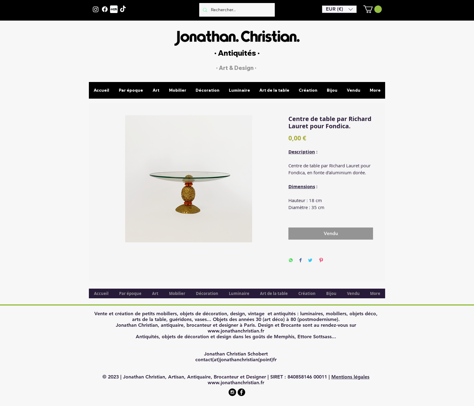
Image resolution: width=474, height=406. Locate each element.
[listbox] (339, 9)
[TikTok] (123, 9)
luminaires (311, 313)
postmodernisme (318, 319)
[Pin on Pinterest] (321, 261)
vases (201, 319)
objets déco (362, 313)
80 (293, 319)
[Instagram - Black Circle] (232, 392)
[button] (339, 9)
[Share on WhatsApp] (290, 261)
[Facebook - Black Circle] (241, 392)
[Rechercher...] (236, 10)
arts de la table (149, 319)
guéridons (180, 319)
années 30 (250, 319)
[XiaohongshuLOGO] (114, 9)
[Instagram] (95, 9)
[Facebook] (105, 9)
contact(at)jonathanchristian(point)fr (236, 359)
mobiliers (336, 313)
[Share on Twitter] (310, 261)
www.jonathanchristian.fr (236, 331)
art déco (273, 319)
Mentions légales (350, 377)
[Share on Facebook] (300, 261)
